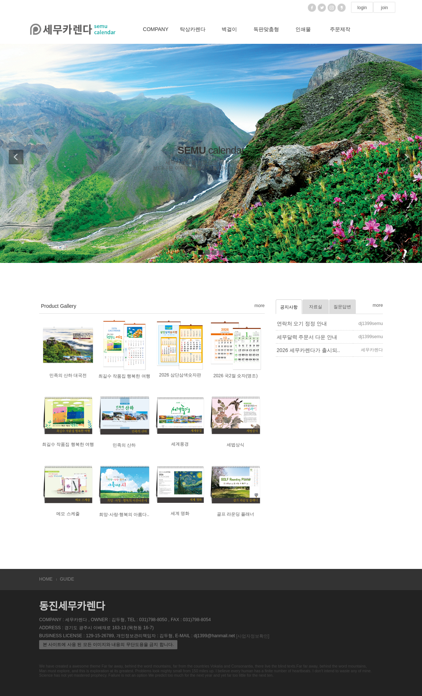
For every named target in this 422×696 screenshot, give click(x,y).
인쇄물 (303, 29)
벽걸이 (229, 29)
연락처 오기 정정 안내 (302, 323)
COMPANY (156, 29)
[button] (15, 153)
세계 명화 (180, 513)
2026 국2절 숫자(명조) (235, 375)
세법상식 (235, 445)
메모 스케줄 (67, 513)
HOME (46, 579)
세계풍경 (180, 444)
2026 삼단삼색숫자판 (180, 375)
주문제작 (340, 29)
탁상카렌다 (193, 29)
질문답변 (342, 306)
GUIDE (67, 579)
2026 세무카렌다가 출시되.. (308, 350)
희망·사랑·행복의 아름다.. (124, 514)
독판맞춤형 (266, 29)
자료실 (315, 306)
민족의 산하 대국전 (68, 375)
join (384, 7)
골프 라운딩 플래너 (236, 514)
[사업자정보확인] (253, 636)
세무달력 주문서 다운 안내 (307, 337)
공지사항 (289, 307)
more (260, 305)
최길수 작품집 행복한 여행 (124, 376)
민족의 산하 (124, 445)
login (362, 7)
